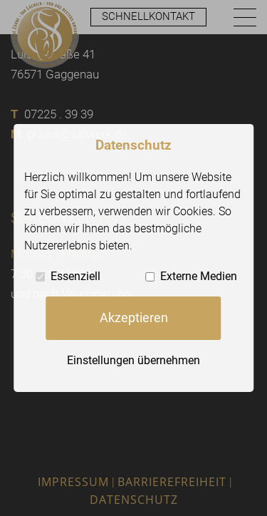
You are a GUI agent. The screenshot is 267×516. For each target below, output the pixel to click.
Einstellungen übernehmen (133, 359)
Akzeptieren (134, 318)
